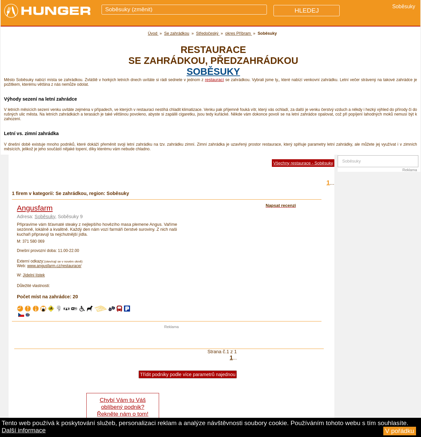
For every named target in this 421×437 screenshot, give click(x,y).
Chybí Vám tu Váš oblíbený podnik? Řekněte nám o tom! (122, 407)
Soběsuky (213, 71)
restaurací (214, 79)
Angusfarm (35, 208)
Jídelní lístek (34, 275)
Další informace (24, 430)
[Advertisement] (171, 339)
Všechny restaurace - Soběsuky (303, 163)
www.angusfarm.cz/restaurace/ (54, 266)
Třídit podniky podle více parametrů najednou (187, 374)
